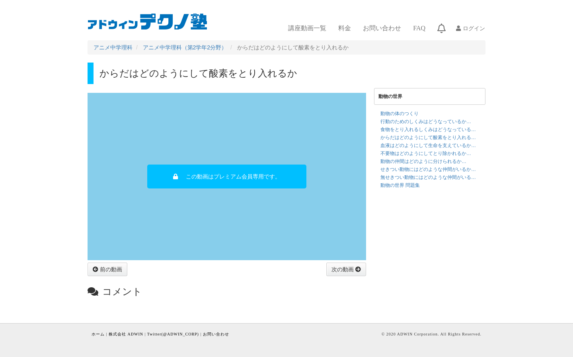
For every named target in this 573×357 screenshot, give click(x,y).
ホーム (98, 334)
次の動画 (343, 269)
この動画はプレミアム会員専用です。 (233, 176)
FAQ (419, 28)
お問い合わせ (382, 28)
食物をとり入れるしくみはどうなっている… (428, 129)
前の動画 (110, 269)
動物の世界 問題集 (400, 185)
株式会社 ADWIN (126, 334)
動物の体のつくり (399, 113)
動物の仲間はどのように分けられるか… (423, 161)
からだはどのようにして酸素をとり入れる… (428, 137)
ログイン (474, 28)
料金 (344, 28)
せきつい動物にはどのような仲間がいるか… (428, 169)
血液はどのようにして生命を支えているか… (428, 145)
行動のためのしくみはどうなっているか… (425, 121)
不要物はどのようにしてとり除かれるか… (425, 153)
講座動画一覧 (307, 28)
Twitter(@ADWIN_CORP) (173, 334)
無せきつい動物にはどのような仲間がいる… (428, 177)
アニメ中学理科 (113, 47)
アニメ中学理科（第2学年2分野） (185, 47)
